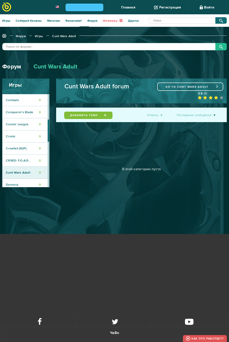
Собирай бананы (29, 21)
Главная (128, 7)
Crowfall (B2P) (23, 148)
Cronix (23, 136)
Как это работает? (207, 338)
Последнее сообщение (194, 115)
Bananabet (74, 21)
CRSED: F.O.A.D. (23, 160)
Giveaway (113, 21)
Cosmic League (23, 124)
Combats (23, 100)
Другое (133, 21)
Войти (207, 7)
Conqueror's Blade (23, 112)
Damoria (23, 185)
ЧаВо (114, 333)
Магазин (53, 21)
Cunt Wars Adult (64, 36)
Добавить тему (88, 115)
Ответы (153, 115)
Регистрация (167, 7)
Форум (92, 21)
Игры (6, 21)
